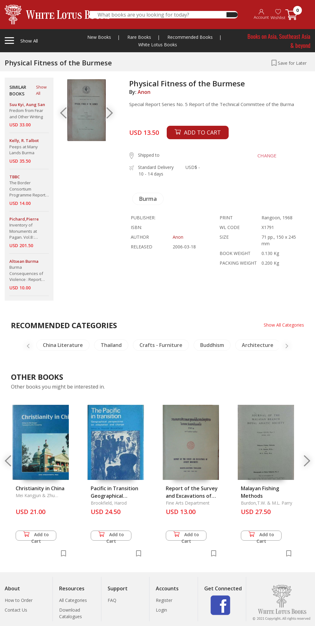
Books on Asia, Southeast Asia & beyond (278, 40)
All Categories (73, 600)
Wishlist (278, 14)
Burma (148, 198)
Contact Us (16, 610)
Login (161, 610)
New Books (99, 37)
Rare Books (139, 37)
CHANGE (267, 155)
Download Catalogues (70, 613)
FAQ (112, 600)
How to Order (19, 600)
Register (164, 600)
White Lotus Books (157, 45)
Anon (144, 92)
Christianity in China (40, 488)
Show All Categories (284, 325)
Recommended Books (190, 37)
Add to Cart (36, 536)
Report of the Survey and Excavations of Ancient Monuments (192, 496)
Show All (41, 90)
